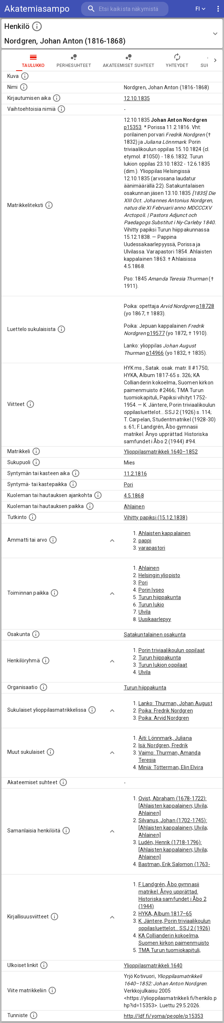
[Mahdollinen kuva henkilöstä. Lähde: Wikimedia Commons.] (25, 76)
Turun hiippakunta (159, 597)
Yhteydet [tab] (177, 60)
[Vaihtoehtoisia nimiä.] (61, 109)
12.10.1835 (137, 98)
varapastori (152, 548)
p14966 (155, 353)
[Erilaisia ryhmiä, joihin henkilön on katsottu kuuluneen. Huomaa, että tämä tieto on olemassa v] (46, 660)
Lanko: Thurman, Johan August (175, 703)
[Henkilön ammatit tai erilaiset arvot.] (53, 540)
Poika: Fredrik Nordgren (165, 711)
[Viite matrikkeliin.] (52, 990)
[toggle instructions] (37, 26)
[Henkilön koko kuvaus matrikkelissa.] (49, 205)
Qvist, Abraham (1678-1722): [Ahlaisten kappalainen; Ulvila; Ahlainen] (173, 806)
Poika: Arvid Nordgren (163, 718)
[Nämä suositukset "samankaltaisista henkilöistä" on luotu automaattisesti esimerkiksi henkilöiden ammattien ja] (66, 830)
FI (200, 9)
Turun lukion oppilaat (162, 665)
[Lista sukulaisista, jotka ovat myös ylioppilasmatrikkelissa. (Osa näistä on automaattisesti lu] (92, 710)
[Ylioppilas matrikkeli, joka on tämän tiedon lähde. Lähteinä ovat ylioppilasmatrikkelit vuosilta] (36, 451)
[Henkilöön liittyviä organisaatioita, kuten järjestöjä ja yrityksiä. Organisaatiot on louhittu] (43, 687)
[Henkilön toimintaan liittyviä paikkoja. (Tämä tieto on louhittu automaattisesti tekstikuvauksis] (54, 593)
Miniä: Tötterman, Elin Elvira (170, 767)
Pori (128, 485)
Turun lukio (151, 605)
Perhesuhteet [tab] (74, 60)
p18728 (205, 306)
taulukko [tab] (33, 60)
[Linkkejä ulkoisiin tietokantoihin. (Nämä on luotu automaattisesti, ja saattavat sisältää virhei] (44, 965)
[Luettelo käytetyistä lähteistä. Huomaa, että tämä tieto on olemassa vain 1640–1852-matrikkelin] (30, 404)
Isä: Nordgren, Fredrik (163, 745)
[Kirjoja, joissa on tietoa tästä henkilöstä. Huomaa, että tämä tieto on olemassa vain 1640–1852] (54, 916)
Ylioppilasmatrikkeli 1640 (153, 966)
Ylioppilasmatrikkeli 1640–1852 (161, 452)
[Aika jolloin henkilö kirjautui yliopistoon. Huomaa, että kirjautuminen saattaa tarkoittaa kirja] (56, 98)
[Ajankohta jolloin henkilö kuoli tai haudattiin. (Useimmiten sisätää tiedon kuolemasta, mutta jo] (98, 495)
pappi (145, 541)
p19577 (156, 333)
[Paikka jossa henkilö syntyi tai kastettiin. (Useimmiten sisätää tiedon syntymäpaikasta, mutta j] (73, 484)
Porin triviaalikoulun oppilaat (171, 650)
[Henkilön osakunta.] (36, 634)
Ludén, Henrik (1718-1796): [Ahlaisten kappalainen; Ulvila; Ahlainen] (173, 849)
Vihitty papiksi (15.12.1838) (155, 517)
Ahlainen (134, 506)
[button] (112, 33)
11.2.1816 (135, 474)
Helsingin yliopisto (159, 575)
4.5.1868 (134, 496)
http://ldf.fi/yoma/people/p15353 (164, 1016)
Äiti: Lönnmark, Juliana (165, 738)
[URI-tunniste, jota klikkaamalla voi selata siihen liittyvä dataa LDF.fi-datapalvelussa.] (33, 1015)
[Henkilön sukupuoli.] (36, 462)
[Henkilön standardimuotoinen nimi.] (24, 87)
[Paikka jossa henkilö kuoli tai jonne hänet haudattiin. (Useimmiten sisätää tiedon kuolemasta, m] (90, 506)
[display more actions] (218, 9)
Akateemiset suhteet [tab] (128, 60)
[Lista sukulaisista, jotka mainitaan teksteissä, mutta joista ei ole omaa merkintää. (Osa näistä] (50, 752)
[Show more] (112, 540)
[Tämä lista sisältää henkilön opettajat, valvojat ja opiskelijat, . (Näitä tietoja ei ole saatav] (63, 782)
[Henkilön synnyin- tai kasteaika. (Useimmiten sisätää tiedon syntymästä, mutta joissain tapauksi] (75, 473)
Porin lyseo (151, 590)
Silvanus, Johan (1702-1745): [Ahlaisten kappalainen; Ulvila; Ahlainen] (173, 827)
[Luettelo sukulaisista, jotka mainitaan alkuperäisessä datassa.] (61, 329)
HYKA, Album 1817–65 (165, 914)
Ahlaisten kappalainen (164, 533)
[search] (124, 9)
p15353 (133, 127)
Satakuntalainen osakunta (155, 635)
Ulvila (144, 612)
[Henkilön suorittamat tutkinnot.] (32, 517)
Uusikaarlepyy (154, 619)
